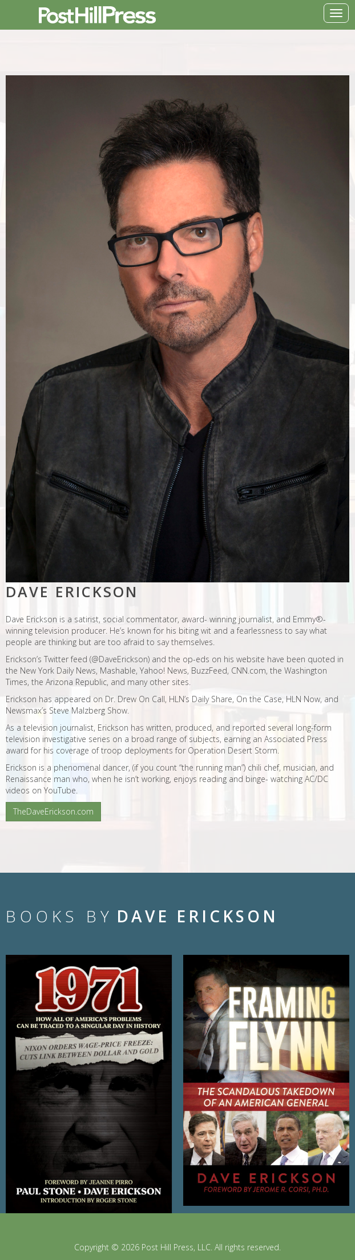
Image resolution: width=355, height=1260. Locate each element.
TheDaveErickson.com (53, 811)
